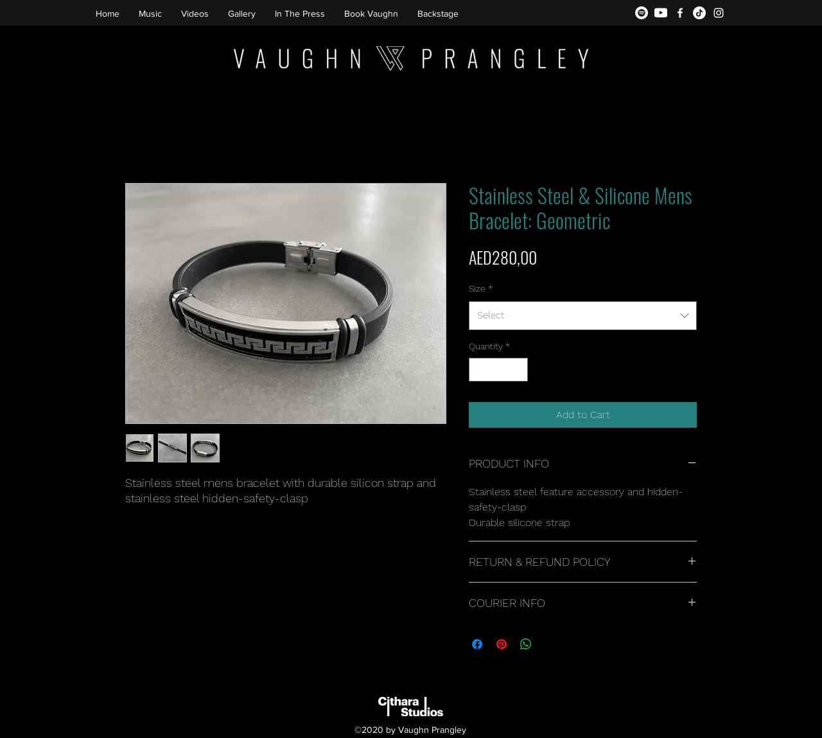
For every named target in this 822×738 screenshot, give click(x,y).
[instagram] (718, 12)
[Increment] (518, 369)
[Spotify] (641, 12)
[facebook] (680, 12)
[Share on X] (550, 644)
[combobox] (583, 315)
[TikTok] (699, 12)
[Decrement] (479, 369)
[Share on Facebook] (477, 644)
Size (481, 288)
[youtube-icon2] (660, 12)
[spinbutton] (498, 369)
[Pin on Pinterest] (501, 644)
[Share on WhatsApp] (526, 644)
